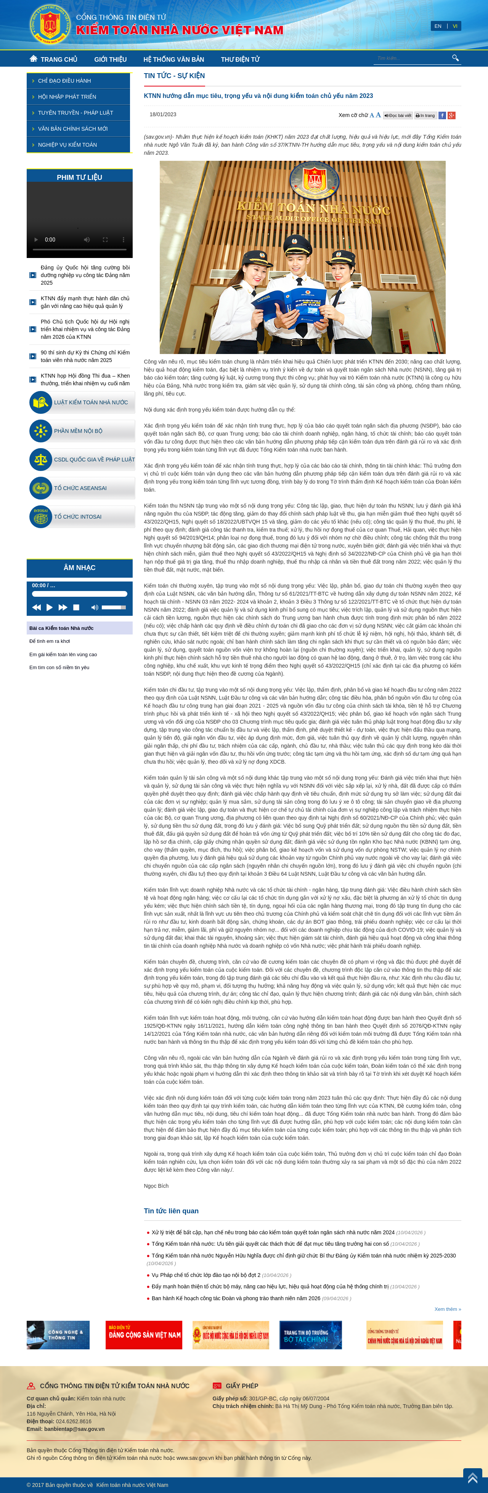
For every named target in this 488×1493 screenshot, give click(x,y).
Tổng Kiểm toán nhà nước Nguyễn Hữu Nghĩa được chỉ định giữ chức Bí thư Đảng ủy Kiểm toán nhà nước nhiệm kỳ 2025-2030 (304, 1256)
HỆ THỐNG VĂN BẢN (174, 59)
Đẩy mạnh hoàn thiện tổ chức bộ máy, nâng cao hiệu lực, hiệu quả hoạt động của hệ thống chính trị (270, 1286)
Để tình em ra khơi (49, 641)
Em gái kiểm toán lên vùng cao (63, 654)
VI (455, 26)
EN (438, 26)
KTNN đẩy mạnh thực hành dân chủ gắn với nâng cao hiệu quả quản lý (85, 302)
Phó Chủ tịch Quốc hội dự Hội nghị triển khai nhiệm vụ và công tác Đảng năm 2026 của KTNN (85, 329)
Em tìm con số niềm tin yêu (59, 667)
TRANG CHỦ (59, 59)
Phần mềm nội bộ (78, 431)
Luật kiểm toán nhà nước (91, 402)
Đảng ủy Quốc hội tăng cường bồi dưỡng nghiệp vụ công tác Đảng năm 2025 (85, 275)
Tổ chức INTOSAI (77, 517)
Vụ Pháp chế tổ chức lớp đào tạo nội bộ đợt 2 (206, 1275)
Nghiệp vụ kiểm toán (67, 145)
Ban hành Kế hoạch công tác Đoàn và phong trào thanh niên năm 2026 (236, 1298)
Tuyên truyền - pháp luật (75, 113)
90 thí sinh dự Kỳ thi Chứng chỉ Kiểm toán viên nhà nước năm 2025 (85, 356)
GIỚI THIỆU (110, 59)
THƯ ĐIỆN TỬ (240, 59)
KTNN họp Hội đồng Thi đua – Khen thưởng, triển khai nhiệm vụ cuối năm (85, 379)
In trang (426, 115)
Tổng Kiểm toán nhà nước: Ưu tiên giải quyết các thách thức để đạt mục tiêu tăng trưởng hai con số (270, 1244)
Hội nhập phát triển (67, 97)
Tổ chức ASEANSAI (80, 488)
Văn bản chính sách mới (73, 129)
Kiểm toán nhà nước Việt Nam (132, 1485)
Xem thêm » (448, 1309)
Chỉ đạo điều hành (64, 81)
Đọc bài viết (398, 115)
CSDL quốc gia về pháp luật (94, 460)
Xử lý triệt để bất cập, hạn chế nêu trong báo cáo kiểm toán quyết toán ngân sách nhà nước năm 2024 (273, 1232)
